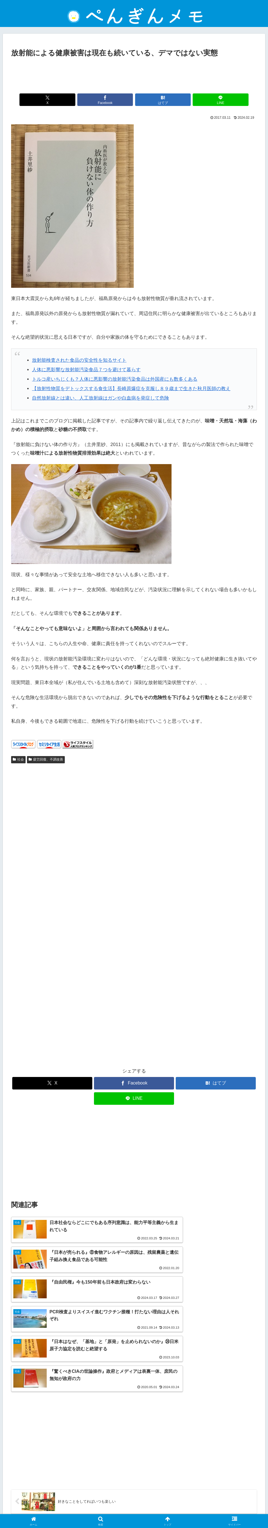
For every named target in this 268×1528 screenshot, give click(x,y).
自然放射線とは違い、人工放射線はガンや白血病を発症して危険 (100, 398)
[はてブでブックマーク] (154, 99)
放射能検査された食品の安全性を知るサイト (79, 360)
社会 (18, 759)
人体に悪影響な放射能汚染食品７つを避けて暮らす (86, 369)
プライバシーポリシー (122, 1510)
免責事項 (89, 1510)
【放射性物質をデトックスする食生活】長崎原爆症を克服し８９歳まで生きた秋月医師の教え (131, 388)
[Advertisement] (134, 74)
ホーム (68, 1510)
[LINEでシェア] (195, 99)
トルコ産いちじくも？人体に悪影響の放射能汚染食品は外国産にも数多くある (114, 379)
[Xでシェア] (72, 99)
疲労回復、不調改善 (46, 759)
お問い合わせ (159, 1510)
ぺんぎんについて (192, 1510)
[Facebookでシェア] (113, 99)
